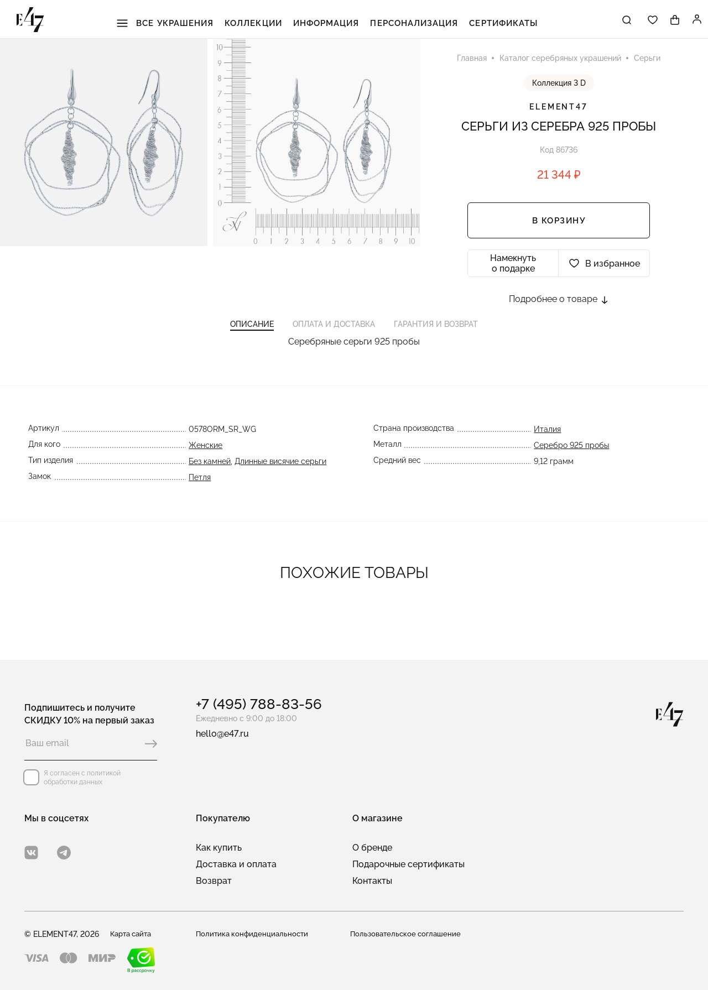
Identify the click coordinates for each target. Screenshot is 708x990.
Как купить (219, 847)
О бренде (372, 847)
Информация (328, 21)
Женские (204, 460)
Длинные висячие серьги (279, 476)
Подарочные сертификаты (408, 864)
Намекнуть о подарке (513, 267)
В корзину (559, 225)
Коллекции (265, 21)
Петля (198, 492)
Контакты (372, 881)
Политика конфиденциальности (254, 934)
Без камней (208, 476)
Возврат (214, 881)
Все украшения (188, 21)
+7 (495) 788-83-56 (259, 704)
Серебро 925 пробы (573, 460)
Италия (549, 444)
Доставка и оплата (236, 864)
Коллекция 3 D (559, 86)
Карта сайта (133, 934)
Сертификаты (482, 21)
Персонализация (405, 21)
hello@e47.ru (222, 733)
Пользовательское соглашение (408, 934)
